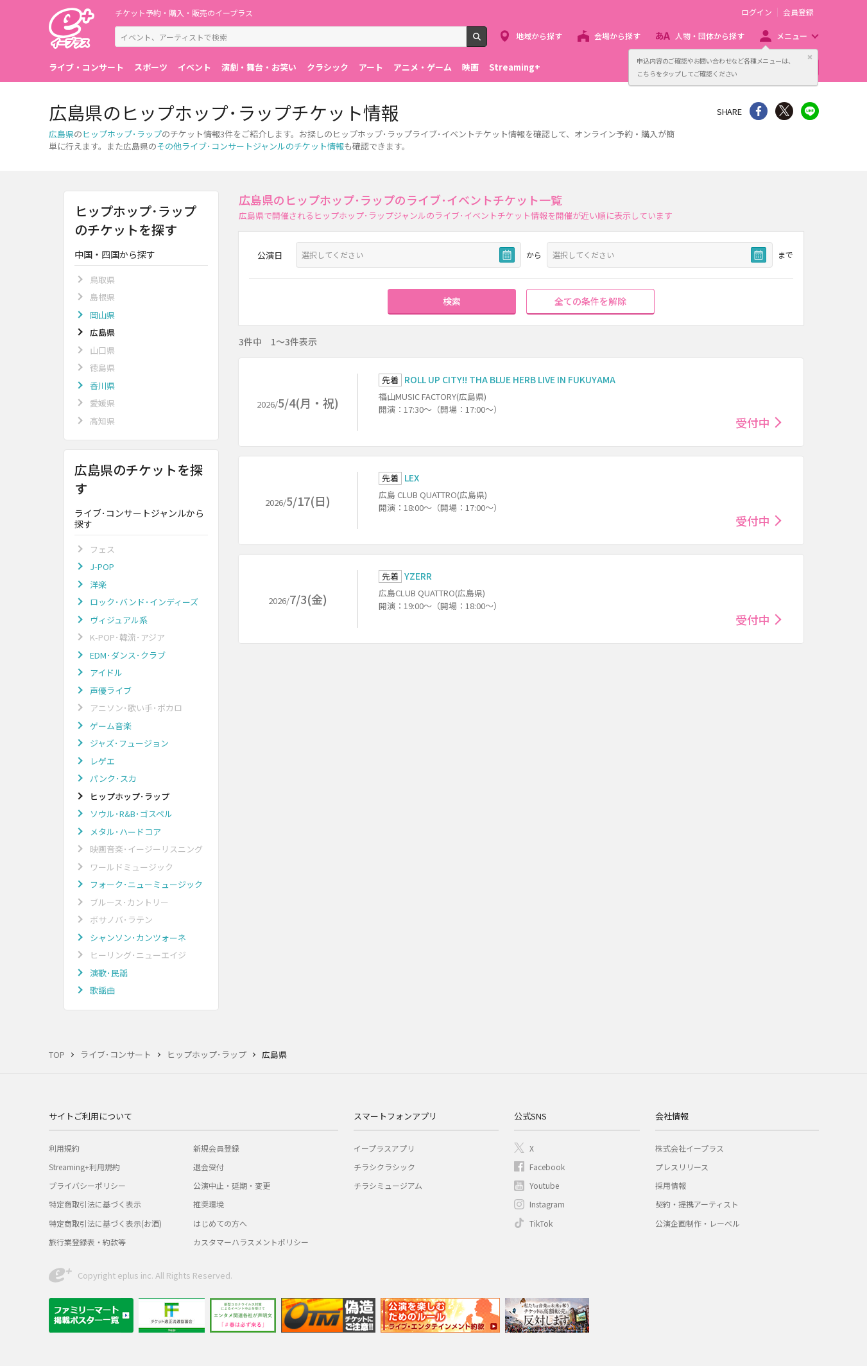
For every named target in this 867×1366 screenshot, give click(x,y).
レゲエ (102, 761)
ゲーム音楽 (111, 726)
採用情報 (670, 1185)
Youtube (544, 1185)
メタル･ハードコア (125, 832)
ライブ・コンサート (86, 67)
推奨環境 (208, 1203)
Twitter (784, 111)
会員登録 (798, 12)
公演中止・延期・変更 (231, 1185)
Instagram (547, 1203)
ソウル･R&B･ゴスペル (131, 814)
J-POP (102, 566)
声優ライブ (111, 690)
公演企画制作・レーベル (697, 1223)
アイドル (106, 672)
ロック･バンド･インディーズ (144, 602)
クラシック (327, 67)
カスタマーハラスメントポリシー (251, 1241)
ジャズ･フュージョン (129, 743)
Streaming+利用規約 (84, 1166)
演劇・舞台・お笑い (258, 67)
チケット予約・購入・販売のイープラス (184, 12)
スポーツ (150, 67)
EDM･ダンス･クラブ (128, 655)
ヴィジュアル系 (119, 620)
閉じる (810, 57)
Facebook (547, 1166)
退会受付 (208, 1166)
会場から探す (617, 35)
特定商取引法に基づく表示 (95, 1203)
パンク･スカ (113, 778)
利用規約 (64, 1148)
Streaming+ (514, 67)
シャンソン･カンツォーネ (138, 937)
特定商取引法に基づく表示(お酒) (105, 1223)
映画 (470, 67)
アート (371, 67)
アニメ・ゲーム (422, 67)
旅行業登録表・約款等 (87, 1241)
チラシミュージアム (388, 1185)
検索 (486, 42)
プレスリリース (681, 1166)
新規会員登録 (216, 1148)
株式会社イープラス (689, 1148)
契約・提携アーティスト (697, 1203)
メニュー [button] (792, 35)
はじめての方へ (220, 1223)
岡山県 (102, 315)
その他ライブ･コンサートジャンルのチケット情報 (250, 146)
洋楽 (98, 584)
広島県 (61, 134)
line (810, 111)
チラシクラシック (384, 1166)
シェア (759, 111)
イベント (194, 67)
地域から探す (539, 35)
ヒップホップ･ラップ (122, 134)
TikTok (541, 1223)
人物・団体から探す (709, 35)
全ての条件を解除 (590, 301)
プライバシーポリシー (87, 1185)
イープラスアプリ (384, 1148)
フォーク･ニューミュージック (146, 884)
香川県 (102, 385)
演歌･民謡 (109, 973)
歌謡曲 (102, 990)
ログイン (756, 12)
